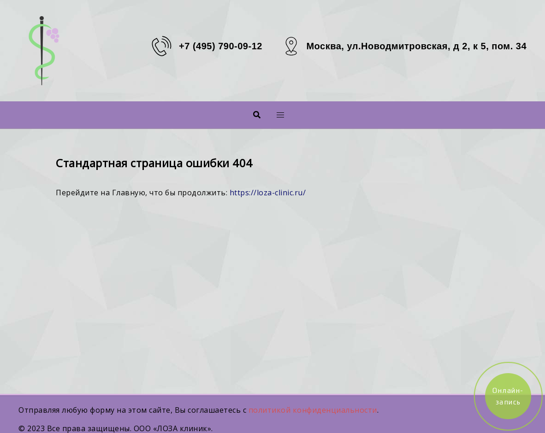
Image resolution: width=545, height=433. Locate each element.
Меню (265, 114)
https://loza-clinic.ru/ (268, 192)
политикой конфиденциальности (313, 410)
